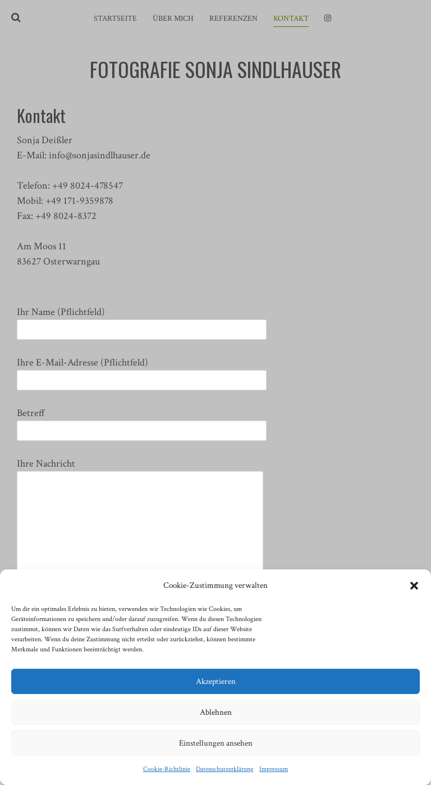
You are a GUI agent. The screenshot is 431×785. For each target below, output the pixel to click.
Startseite (115, 18)
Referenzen (233, 18)
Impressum (273, 769)
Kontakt (291, 18)
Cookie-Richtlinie (166, 769)
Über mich (173, 18)
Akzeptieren (216, 681)
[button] (414, 585)
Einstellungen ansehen (216, 743)
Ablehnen (216, 712)
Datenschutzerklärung (225, 769)
